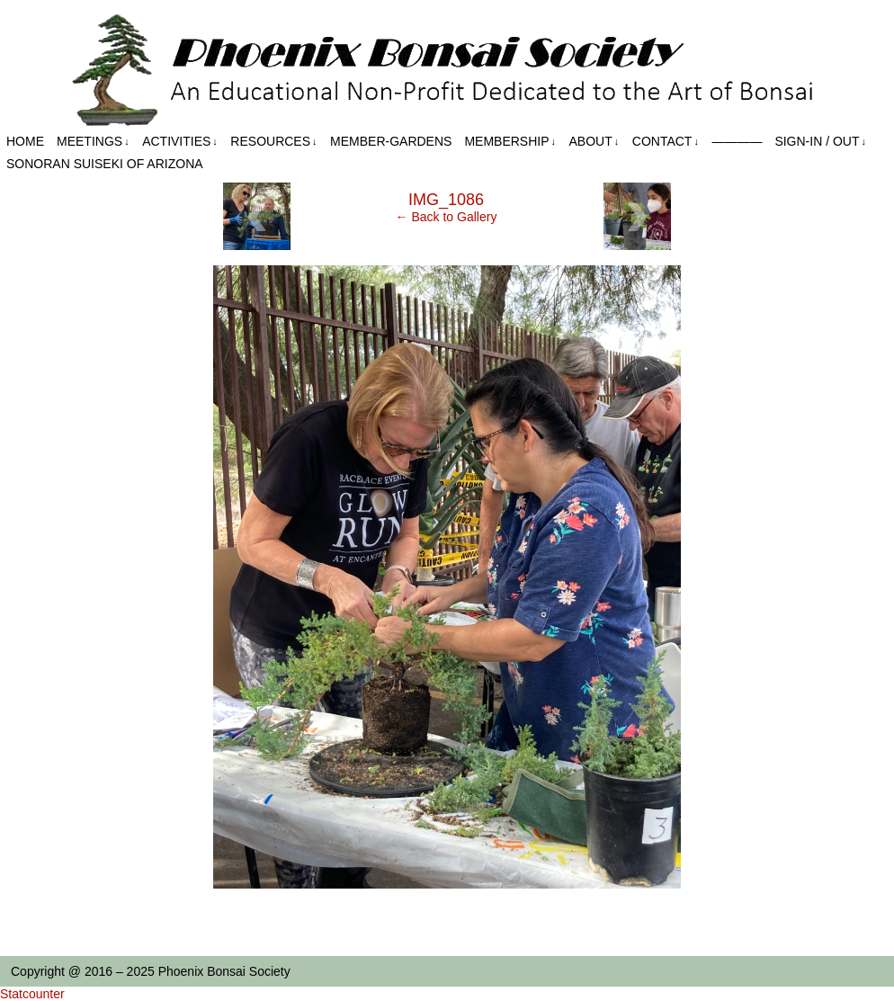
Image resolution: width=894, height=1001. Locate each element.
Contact (665, 141)
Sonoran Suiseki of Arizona (104, 163)
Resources (273, 141)
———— (736, 141)
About (594, 141)
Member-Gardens (390, 141)
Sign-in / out (820, 141)
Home (25, 141)
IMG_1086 (446, 200)
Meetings (93, 141)
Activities (180, 141)
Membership (510, 141)
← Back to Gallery (446, 217)
